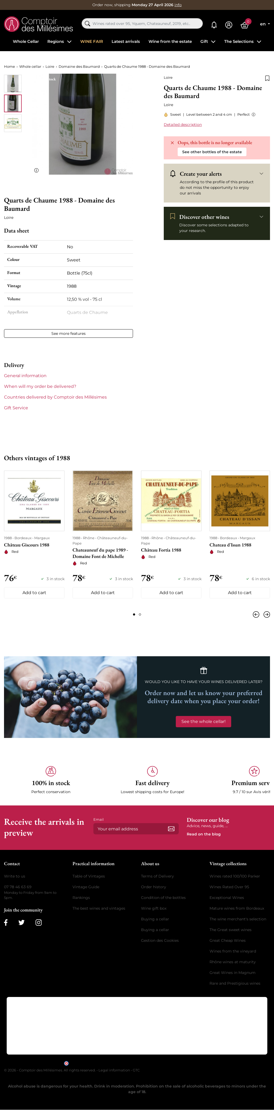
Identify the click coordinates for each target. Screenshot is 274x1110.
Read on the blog (204, 834)
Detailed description (183, 124)
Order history (153, 886)
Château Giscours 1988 (26, 545)
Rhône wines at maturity (233, 961)
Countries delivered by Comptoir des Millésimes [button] (55, 397)
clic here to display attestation (185, 1063)
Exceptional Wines (227, 897)
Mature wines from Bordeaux (237, 908)
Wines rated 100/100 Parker (235, 876)
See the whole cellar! (203, 721)
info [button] (178, 4)
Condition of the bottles (163, 897)
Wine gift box (153, 908)
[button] (252, 114)
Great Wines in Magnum (233, 972)
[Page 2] (140, 614)
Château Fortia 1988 (161, 550)
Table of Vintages (89, 876)
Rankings (81, 897)
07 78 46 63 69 (18, 886)
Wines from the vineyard (233, 951)
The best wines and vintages (99, 908)
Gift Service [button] (16, 407)
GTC (136, 1070)
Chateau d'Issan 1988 (230, 545)
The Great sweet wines (231, 929)
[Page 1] (134, 614)
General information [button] (25, 375)
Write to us (14, 876)
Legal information (114, 1070)
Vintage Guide (86, 886)
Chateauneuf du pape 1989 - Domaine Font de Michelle (100, 553)
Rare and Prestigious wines (235, 983)
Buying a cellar (155, 919)
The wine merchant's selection (238, 919)
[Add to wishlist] (267, 78)
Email (98, 819)
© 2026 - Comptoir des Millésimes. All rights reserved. (50, 1070)
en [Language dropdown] (263, 24)
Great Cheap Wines (228, 940)
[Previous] (257, 614)
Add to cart (34, 592)
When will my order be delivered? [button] (40, 386)
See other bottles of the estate (212, 151)
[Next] (265, 614)
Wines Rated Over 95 (229, 886)
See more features (68, 333)
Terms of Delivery (157, 876)
